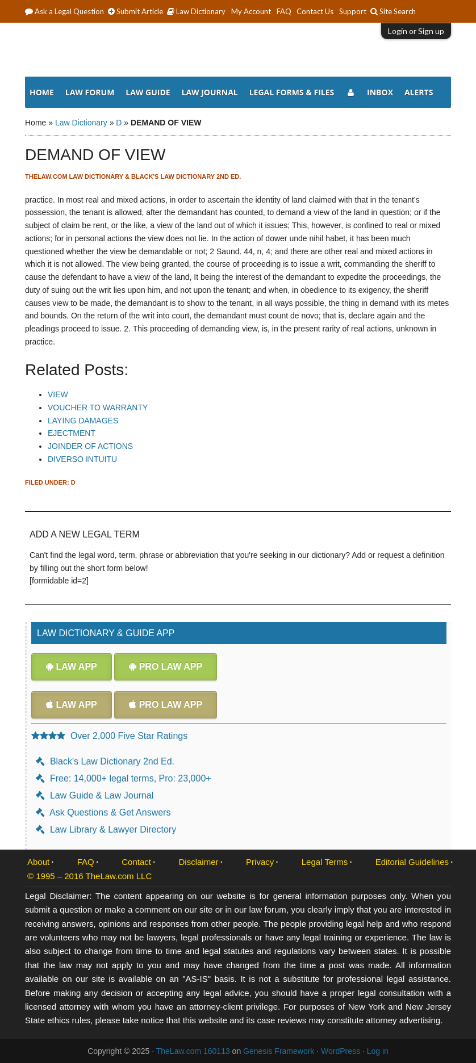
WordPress (340, 1051)
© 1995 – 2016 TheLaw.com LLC (89, 876)
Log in (378, 1051)
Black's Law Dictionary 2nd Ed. (105, 761)
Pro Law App (165, 666)
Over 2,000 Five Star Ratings (109, 736)
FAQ (85, 862)
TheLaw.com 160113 (193, 1051)
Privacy (260, 862)
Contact (136, 862)
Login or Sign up (416, 31)
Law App (71, 666)
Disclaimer (199, 862)
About (38, 862)
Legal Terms (325, 862)
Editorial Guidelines (412, 862)
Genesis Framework (278, 1051)
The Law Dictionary (238, 51)
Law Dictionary (81, 122)
